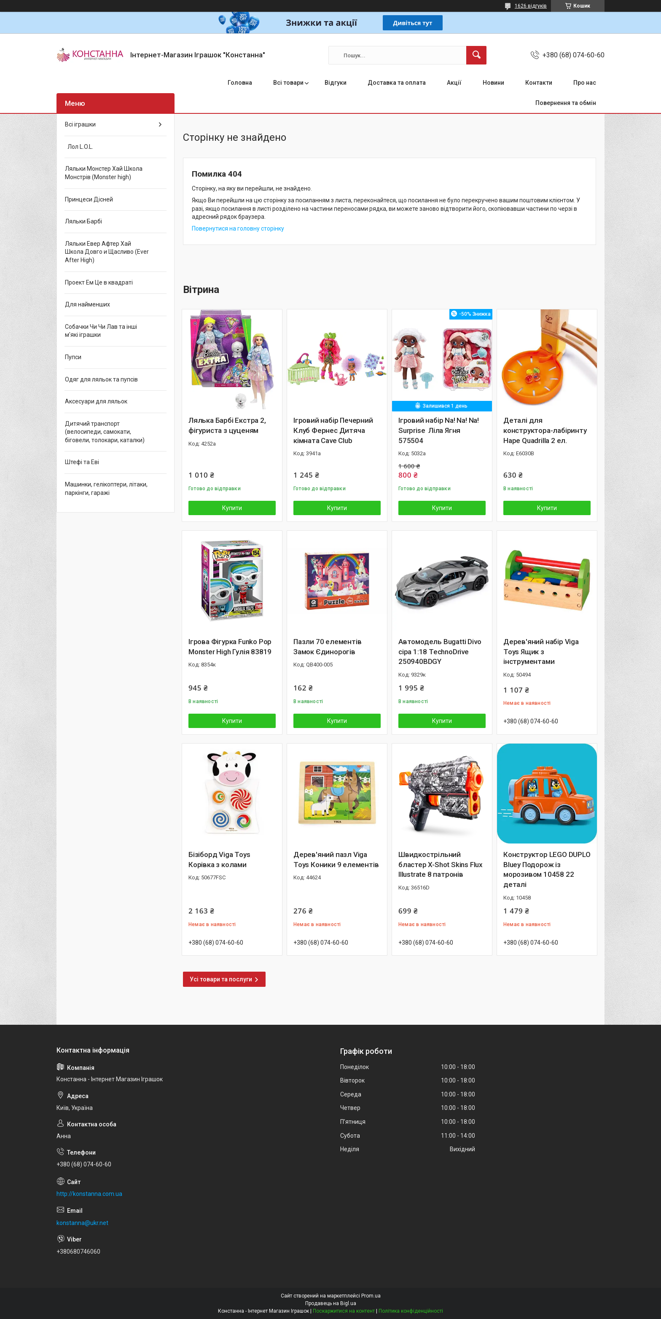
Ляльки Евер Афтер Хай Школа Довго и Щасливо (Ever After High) (107, 251)
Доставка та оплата (397, 82)
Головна (240, 82)
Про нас (584, 82)
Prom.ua (371, 1296)
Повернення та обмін (565, 102)
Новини (493, 82)
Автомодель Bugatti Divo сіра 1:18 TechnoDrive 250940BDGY (439, 651)
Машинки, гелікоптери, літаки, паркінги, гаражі (106, 488)
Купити (232, 508)
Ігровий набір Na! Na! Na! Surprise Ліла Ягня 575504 (438, 430)
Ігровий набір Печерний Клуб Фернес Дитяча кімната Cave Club (333, 430)
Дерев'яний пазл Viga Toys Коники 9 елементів (336, 859)
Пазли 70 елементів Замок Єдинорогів (327, 646)
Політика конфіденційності (411, 1311)
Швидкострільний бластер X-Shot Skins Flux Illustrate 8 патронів (440, 864)
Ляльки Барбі (83, 221)
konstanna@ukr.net (82, 1223)
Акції (454, 82)
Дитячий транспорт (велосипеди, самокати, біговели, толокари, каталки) (105, 431)
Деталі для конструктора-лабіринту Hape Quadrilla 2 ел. (545, 430)
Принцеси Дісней (89, 199)
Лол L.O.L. (79, 146)
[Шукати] (476, 55)
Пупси (73, 357)
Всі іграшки (80, 124)
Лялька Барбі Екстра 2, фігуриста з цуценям (227, 425)
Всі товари (288, 82)
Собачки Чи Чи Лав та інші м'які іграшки (101, 330)
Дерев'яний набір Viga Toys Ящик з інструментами (541, 651)
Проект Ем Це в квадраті (99, 282)
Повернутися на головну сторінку (238, 228)
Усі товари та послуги (221, 979)
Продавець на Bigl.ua (330, 1303)
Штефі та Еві (82, 462)
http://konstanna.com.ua (89, 1193)
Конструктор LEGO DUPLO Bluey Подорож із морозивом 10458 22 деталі (547, 869)
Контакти (538, 82)
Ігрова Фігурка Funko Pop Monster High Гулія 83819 (229, 646)
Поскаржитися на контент (344, 1311)
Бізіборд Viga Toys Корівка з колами (219, 859)
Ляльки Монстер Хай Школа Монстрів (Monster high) (103, 172)
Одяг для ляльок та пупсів (101, 379)
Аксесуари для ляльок (96, 401)
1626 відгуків (531, 6)
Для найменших (87, 304)
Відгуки (336, 82)
